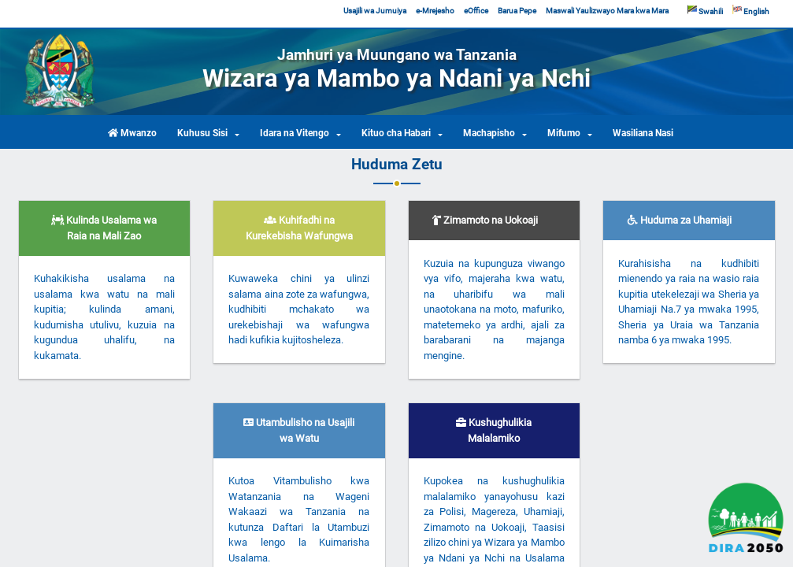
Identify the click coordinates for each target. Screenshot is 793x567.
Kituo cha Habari (396, 133)
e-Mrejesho (435, 11)
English (750, 11)
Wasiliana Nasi (643, 133)
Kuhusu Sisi (202, 133)
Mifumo (563, 133)
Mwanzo (132, 133)
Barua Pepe (517, 11)
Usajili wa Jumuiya (374, 11)
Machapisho (489, 133)
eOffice (476, 11)
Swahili (705, 11)
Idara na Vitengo (294, 133)
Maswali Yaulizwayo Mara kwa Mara (607, 11)
